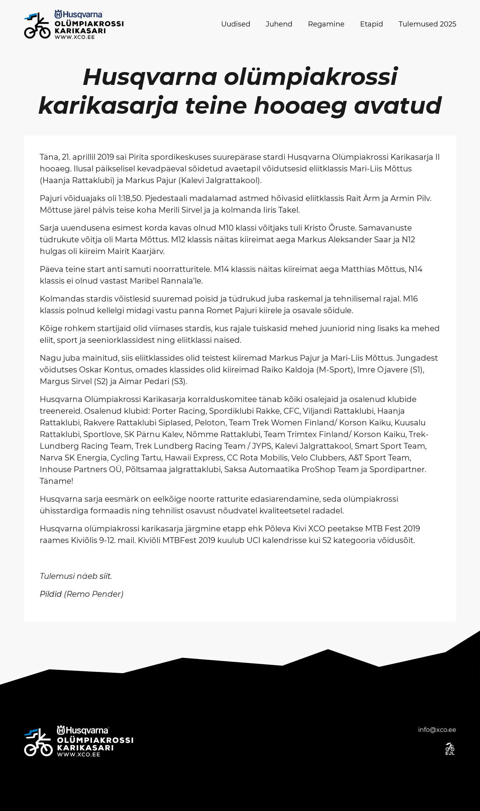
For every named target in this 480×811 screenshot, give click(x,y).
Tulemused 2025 (427, 24)
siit (105, 576)
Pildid (51, 594)
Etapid (371, 24)
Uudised (235, 24)
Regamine (326, 24)
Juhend (279, 24)
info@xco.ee (437, 729)
